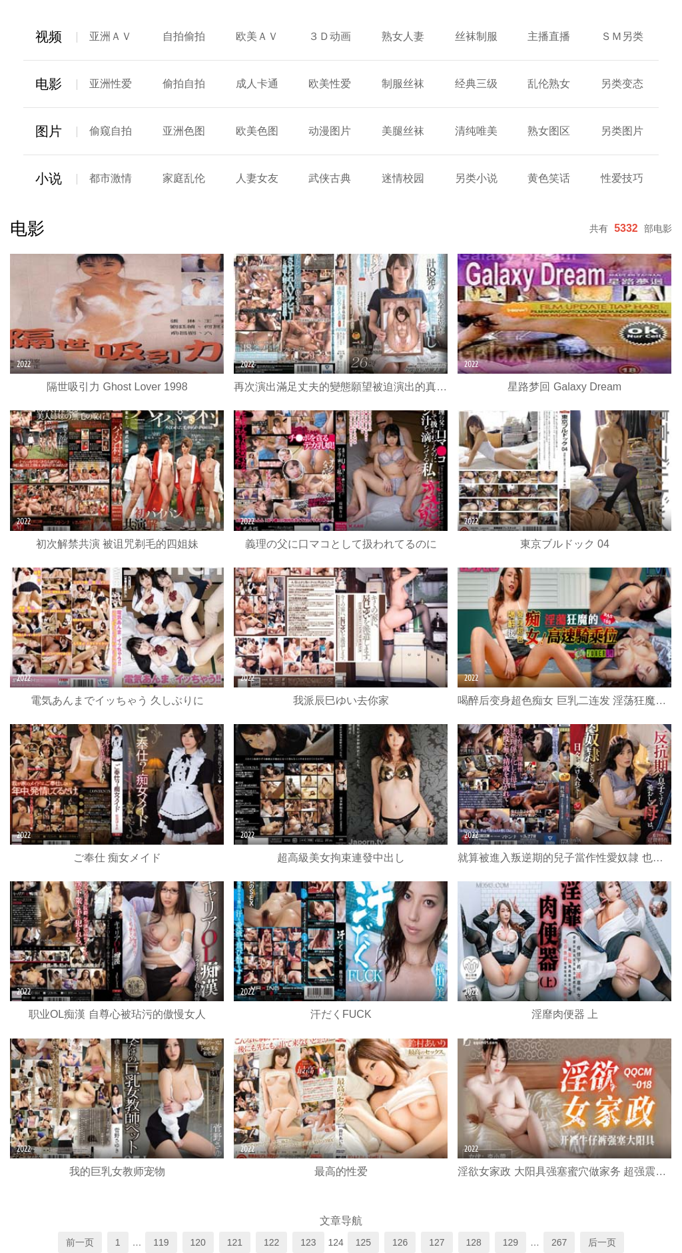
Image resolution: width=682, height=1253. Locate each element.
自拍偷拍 (184, 36)
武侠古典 (329, 178)
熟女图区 (548, 131)
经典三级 (476, 83)
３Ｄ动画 (329, 36)
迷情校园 (403, 178)
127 (436, 1242)
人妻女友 (257, 178)
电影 (48, 84)
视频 (48, 36)
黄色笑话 (548, 178)
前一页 (80, 1242)
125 (363, 1242)
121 (234, 1242)
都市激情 (110, 178)
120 (198, 1242)
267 (559, 1242)
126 (400, 1242)
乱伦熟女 (548, 83)
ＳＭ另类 (622, 36)
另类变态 (622, 83)
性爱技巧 (622, 178)
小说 (48, 178)
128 (474, 1242)
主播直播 (548, 36)
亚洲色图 (184, 131)
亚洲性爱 (110, 83)
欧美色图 (257, 131)
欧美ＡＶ (257, 36)
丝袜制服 (476, 36)
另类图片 (622, 131)
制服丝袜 (403, 83)
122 (271, 1242)
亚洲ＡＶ (110, 36)
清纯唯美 (476, 131)
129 (510, 1242)
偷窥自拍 (110, 131)
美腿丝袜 (403, 131)
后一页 (602, 1242)
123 (308, 1242)
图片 (48, 131)
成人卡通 (257, 83)
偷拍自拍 (184, 83)
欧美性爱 (329, 83)
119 (161, 1242)
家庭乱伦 (184, 178)
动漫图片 (329, 131)
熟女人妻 (403, 36)
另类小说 (476, 178)
